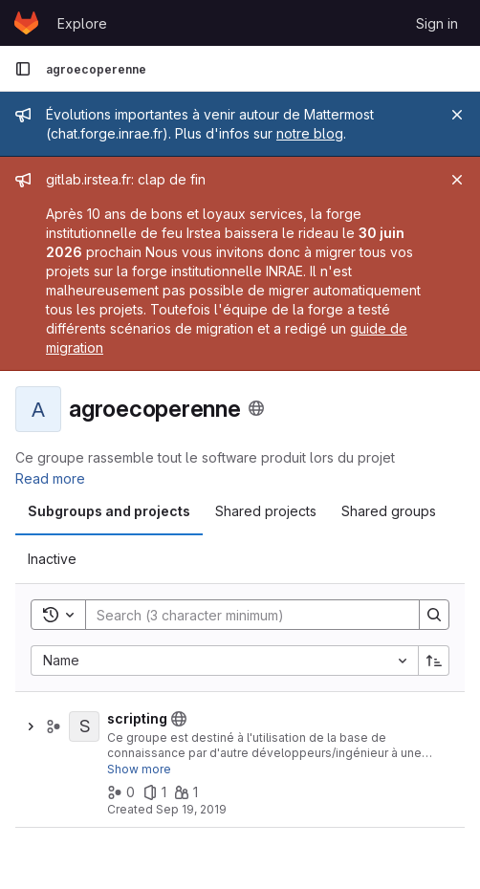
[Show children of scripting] (30, 726)
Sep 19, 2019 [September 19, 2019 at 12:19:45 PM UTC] (191, 809)
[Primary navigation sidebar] (23, 69)
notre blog (309, 133)
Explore (82, 23)
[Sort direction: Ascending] (434, 660)
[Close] (457, 114)
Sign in (437, 23)
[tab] (109, 511)
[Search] (243, 614)
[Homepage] (26, 23)
